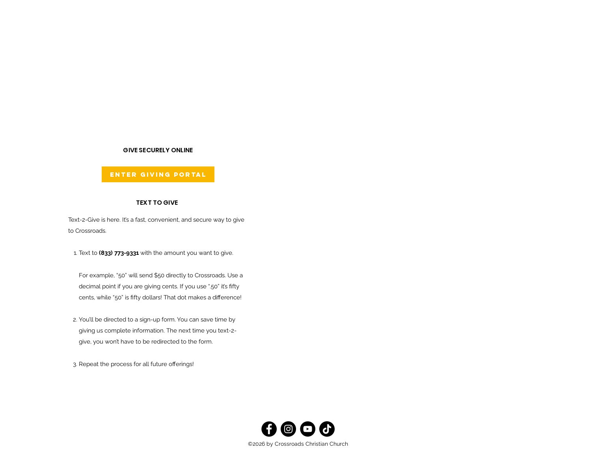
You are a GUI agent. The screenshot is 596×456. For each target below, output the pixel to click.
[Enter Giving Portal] (158, 174)
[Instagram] (288, 429)
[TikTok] (327, 429)
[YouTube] (307, 429)
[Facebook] (269, 429)
